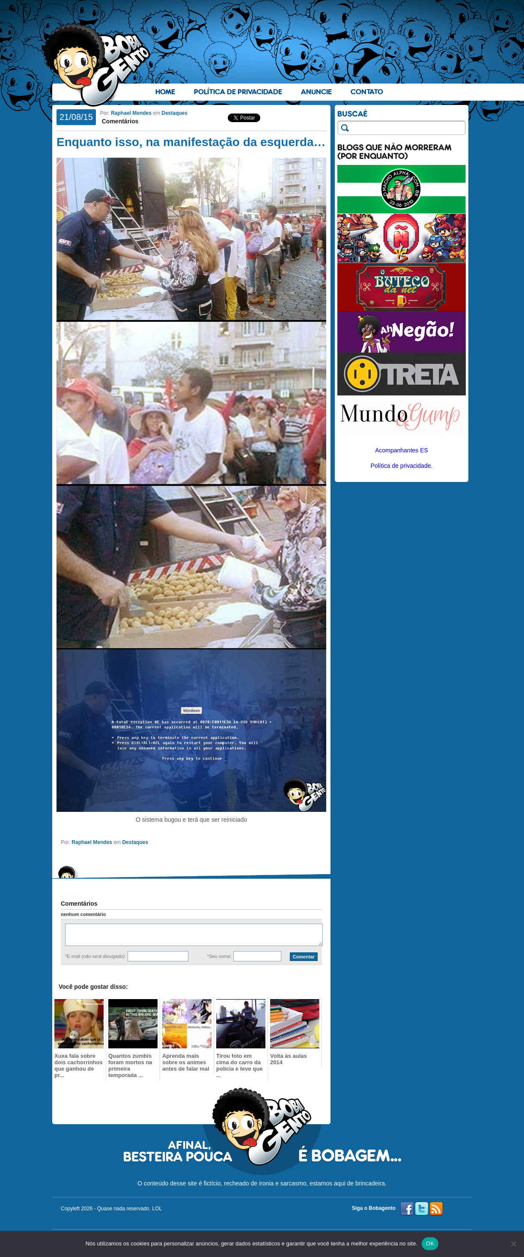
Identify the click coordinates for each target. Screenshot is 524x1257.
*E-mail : (95, 956)
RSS (436, 1209)
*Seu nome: (219, 956)
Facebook (407, 1209)
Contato (367, 92)
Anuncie (316, 92)
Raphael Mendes (131, 113)
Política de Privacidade (238, 92)
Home (165, 92)
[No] (513, 1243)
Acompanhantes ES (401, 450)
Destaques (174, 113)
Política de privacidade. (402, 465)
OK (430, 1243)
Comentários (119, 121)
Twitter (421, 1209)
